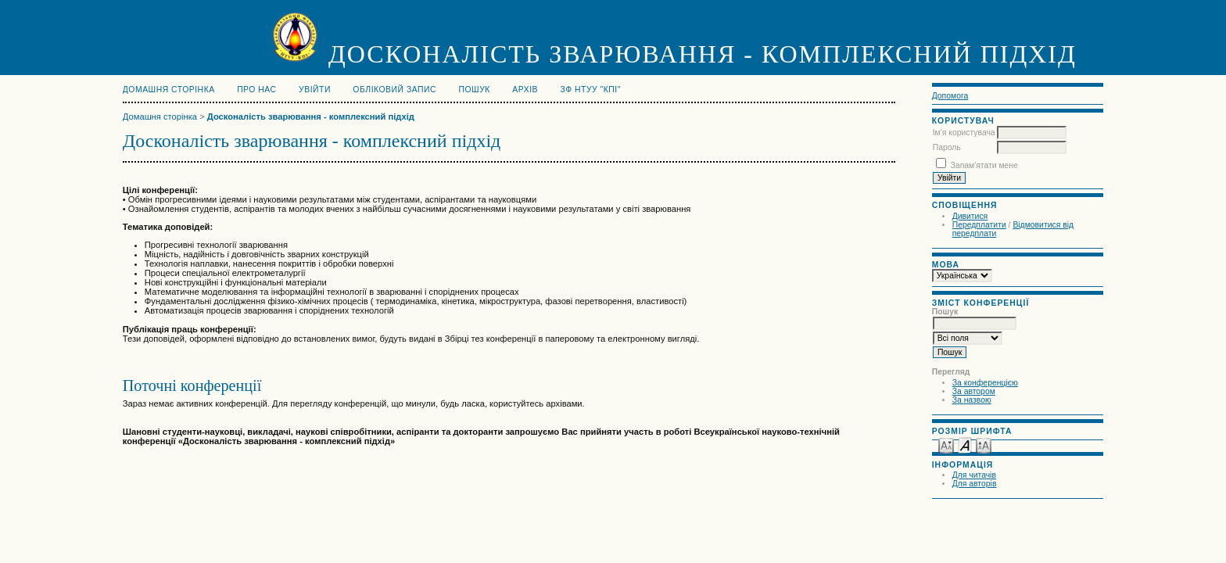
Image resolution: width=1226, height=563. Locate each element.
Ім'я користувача (964, 132)
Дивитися (970, 216)
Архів (525, 89)
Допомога (950, 95)
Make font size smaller (946, 445)
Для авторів (974, 483)
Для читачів (974, 475)
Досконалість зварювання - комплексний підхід (310, 116)
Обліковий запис (394, 89)
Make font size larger (983, 445)
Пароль (947, 147)
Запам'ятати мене (984, 165)
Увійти (315, 89)
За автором (973, 391)
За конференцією (985, 382)
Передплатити (979, 225)
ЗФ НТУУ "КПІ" (591, 89)
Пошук (474, 89)
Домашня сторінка (169, 89)
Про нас (257, 89)
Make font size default (965, 445)
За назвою (971, 400)
